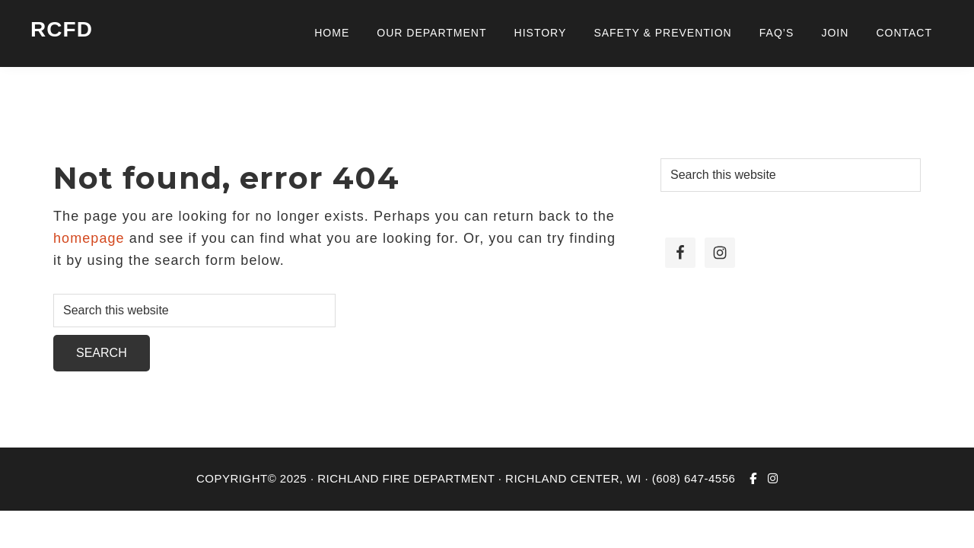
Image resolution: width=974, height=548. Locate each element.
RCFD (61, 29)
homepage (89, 238)
